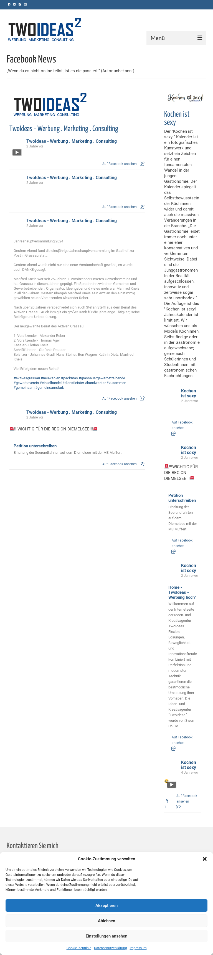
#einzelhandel (51, 383)
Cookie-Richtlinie (79, 948)
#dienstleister (73, 383)
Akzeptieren (106, 905)
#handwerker (95, 383)
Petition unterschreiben (35, 445)
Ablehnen (106, 920)
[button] (204, 859)
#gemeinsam (24, 387)
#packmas (69, 378)
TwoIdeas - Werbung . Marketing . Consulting (63, 129)
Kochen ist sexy (188, 393)
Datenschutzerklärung (110, 948)
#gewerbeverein (26, 383)
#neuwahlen (50, 378)
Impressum (138, 948)
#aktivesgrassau (27, 378)
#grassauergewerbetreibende (102, 378)
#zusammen (116, 383)
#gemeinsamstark (49, 387)
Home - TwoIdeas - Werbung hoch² (182, 592)
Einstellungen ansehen (106, 936)
